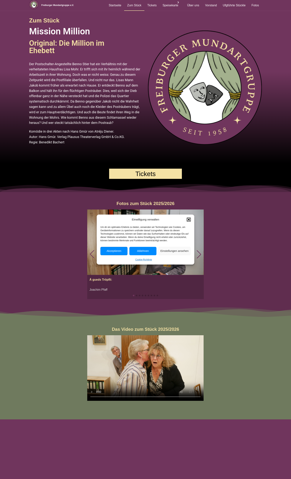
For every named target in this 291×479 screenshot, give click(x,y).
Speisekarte (170, 5)
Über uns (193, 5)
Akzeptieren (114, 250)
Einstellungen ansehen (174, 250)
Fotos (255, 5)
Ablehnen (143, 250)
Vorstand (211, 5)
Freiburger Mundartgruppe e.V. (63, 5)
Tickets (152, 5)
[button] (189, 219)
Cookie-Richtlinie (143, 259)
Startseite (115, 5)
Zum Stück (134, 5)
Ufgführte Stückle (234, 5)
